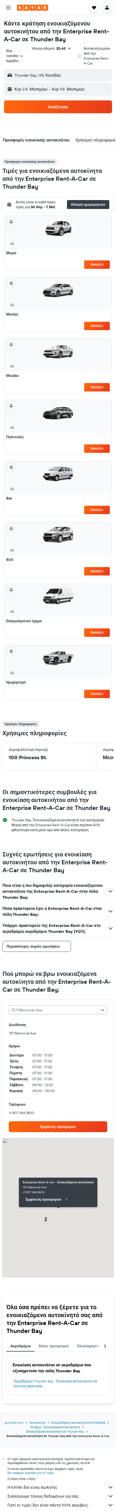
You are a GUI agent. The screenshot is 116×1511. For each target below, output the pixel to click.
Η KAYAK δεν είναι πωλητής (60, 1487)
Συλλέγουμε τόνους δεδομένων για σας (60, 1496)
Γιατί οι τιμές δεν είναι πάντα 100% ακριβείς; (60, 1505)
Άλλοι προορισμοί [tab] (54, 1346)
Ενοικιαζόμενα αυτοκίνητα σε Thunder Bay (55, 1431)
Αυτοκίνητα (37, 1422)
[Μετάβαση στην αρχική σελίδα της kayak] (32, 8)
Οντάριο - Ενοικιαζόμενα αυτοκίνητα (55, 1427)
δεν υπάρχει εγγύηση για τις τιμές (30, 1473)
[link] (58, 1126)
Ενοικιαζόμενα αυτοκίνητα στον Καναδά (78, 1422)
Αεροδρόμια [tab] (20, 1346)
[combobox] (15, 55)
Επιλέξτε (97, 264)
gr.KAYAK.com (14, 1422)
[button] (8, 7)
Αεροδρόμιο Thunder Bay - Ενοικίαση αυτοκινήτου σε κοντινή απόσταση (55, 1383)
